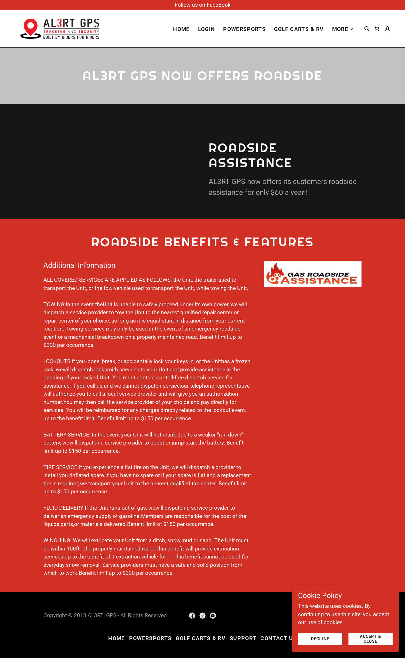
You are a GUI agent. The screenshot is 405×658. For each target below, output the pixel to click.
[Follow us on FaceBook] (202, 5)
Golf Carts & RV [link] (299, 29)
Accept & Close (371, 639)
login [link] (206, 29)
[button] (342, 29)
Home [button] (116, 638)
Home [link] (181, 29)
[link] (59, 28)
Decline (323, 638)
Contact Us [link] (278, 638)
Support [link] (243, 638)
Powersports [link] (244, 29)
